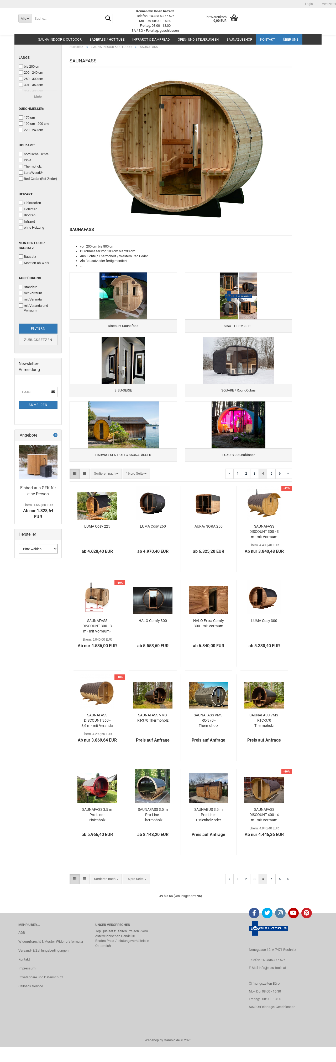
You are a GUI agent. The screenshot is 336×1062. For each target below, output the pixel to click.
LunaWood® (31, 172)
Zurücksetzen (38, 340)
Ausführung (30, 278)
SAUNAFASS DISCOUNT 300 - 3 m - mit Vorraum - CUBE (97, 641)
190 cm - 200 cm (34, 123)
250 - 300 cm (31, 79)
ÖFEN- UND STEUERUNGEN (198, 39)
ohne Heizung (31, 227)
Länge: (24, 58)
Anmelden (38, 405)
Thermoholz (30, 166)
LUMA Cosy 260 (153, 541)
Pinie (25, 160)
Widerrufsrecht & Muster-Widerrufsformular (50, 956)
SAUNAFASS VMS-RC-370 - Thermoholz (208, 735)
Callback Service (30, 1001)
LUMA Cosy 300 (264, 636)
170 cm (27, 117)
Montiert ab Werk (34, 263)
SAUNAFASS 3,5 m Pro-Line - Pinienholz (97, 829)
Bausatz (27, 256)
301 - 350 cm (31, 85)
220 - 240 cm (31, 130)
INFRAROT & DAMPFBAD (151, 39)
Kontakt (267, 39)
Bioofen (27, 215)
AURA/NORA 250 (209, 541)
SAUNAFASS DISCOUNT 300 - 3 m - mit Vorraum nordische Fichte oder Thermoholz (264, 546)
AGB (21, 948)
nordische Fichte (34, 154)
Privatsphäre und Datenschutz (40, 992)
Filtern (38, 328)
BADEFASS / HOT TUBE (107, 39)
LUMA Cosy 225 (97, 541)
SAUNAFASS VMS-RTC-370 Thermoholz (264, 735)
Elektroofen (30, 203)
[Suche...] (24, 18)
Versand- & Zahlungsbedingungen (43, 965)
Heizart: (26, 194)
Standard (28, 287)
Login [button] (308, 4)
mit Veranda (30, 299)
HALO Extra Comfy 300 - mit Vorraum (208, 638)
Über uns (290, 39)
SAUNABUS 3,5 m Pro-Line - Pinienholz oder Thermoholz (208, 830)
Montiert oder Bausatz (32, 245)
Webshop (152, 1055)
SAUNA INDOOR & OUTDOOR (60, 39)
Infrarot (27, 221)
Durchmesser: (31, 109)
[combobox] (106, 489)
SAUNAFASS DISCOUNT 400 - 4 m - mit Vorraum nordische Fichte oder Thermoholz (264, 830)
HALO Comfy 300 (153, 636)
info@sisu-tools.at (272, 983)
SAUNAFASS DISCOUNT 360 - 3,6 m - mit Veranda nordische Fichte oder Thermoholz (97, 735)
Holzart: (27, 145)
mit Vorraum (30, 293)
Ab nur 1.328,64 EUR (38, 511)
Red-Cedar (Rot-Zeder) (38, 178)
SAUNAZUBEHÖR (239, 39)
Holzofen (28, 209)
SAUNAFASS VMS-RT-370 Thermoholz (153, 732)
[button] (75, 489)
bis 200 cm (29, 66)
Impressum (26, 983)
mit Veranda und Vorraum (33, 308)
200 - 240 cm (31, 72)
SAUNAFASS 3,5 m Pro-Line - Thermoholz (153, 829)
